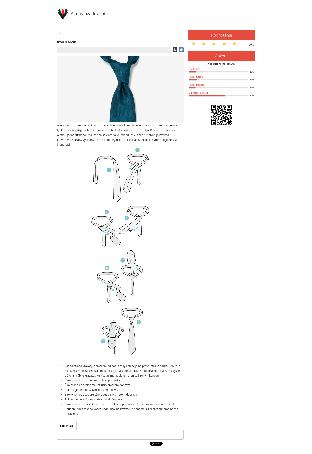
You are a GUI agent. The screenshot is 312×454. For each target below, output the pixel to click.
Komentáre (66, 426)
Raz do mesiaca (196, 85)
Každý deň (194, 69)
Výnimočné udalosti (198, 93)
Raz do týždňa (196, 77)
